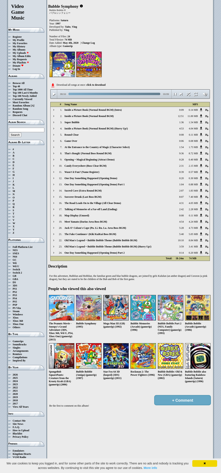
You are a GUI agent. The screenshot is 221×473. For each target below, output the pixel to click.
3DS (15, 285)
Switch (16, 269)
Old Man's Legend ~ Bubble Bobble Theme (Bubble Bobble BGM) (100, 240)
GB (14, 275)
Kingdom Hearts (22, 453)
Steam (16, 311)
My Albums (19, 49)
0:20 (181, 178)
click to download (96, 84)
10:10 (181, 240)
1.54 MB (193, 122)
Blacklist (17, 433)
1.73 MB (193, 147)
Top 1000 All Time (23, 89)
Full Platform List (23, 246)
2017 (15, 403)
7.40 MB (193, 196)
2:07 (181, 190)
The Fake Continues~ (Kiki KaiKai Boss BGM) (90, 234)
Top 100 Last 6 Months (25, 92)
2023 (15, 384)
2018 (15, 400)
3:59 (181, 246)
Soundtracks (20, 344)
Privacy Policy (20, 436)
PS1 (15, 288)
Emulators (18, 450)
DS (14, 282)
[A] (32, 105)
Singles (16, 347)
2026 (15, 374)
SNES (16, 253)
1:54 (181, 147)
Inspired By (19, 360)
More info (150, 468)
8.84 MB (193, 240)
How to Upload (21, 430)
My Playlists (21, 62)
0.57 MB (193, 172)
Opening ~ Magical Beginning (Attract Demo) (89, 159)
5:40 (181, 234)
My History (19, 46)
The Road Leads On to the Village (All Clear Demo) (92, 203)
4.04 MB (193, 128)
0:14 (181, 252)
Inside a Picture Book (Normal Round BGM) (89, 116)
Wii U (16, 266)
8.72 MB (193, 153)
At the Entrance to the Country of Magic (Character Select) (97, 147)
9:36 (181, 153)
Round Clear (71, 134)
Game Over (70, 140)
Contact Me (19, 420)
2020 (15, 393)
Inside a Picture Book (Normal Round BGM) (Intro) (93, 109)
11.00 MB (193, 116)
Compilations (20, 357)
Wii (14, 263)
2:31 (181, 165)
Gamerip (68, 46)
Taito (67, 26)
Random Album (21, 105)
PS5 (15, 301)
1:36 (181, 122)
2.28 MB (193, 209)
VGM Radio (19, 457)
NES (15, 250)
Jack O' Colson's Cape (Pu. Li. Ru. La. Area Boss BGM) (95, 227)
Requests (17, 112)
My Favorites (20, 43)
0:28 (181, 159)
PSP (15, 304)
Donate (18, 65)
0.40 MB (193, 159)
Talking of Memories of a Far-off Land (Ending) (90, 209)
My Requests (20, 59)
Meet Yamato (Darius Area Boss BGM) (85, 221)
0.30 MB (193, 178)
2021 (15, 390)
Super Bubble (71, 122)
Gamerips (18, 341)
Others (16, 327)
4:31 (181, 203)
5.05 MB (193, 234)
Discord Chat (20, 115)
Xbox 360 (18, 320)
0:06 (181, 140)
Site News (18, 423)
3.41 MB (193, 246)
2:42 (181, 209)
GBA (15, 279)
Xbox (15, 317)
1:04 (181, 184)
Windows (18, 314)
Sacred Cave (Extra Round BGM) (83, 190)
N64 (15, 256)
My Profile (18, 40)
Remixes (17, 354)
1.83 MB (193, 190)
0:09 (181, 109)
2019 (15, 397)
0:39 (181, 172)
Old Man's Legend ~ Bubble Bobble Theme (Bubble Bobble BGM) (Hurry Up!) (107, 246)
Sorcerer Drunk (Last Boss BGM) (83, 196)
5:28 (181, 227)
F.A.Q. (16, 427)
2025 (15, 377)
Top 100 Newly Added (25, 95)
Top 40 (16, 86)
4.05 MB (193, 203)
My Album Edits (22, 56)
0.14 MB (193, 109)
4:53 (181, 128)
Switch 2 (17, 272)
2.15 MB (193, 165)
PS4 (15, 298)
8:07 (181, 196)
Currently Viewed (22, 99)
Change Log (88, 42)
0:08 (181, 134)
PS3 (15, 295)
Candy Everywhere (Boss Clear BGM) (85, 165)
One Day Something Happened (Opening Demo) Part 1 (94, 184)
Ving (74, 26)
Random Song (20, 108)
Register (17, 36)
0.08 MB (193, 140)
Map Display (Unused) (76, 215)
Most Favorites (21, 102)
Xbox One (18, 324)
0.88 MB (193, 184)
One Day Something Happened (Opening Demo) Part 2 (94, 252)
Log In (16, 68)
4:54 (181, 221)
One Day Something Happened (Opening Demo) (90, 178)
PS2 (15, 291)
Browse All (18, 83)
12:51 (181, 116)
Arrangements (20, 350)
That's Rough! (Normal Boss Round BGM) (88, 153)
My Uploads (21, 52)
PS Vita (17, 308)
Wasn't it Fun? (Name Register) (81, 172)
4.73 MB (193, 227)
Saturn (64, 20)
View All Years (20, 406)
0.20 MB (193, 252)
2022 (15, 387)
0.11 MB (193, 134)
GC (14, 259)
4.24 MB (193, 221)
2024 (15, 381)
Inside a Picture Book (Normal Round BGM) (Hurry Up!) (96, 128)
